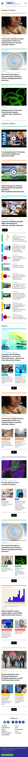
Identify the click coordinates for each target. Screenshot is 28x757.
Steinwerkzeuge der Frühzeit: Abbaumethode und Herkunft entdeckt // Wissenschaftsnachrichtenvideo (12, 189)
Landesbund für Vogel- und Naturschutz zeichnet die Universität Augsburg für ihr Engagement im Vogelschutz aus (19, 296)
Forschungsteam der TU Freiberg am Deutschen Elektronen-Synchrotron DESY (13, 154)
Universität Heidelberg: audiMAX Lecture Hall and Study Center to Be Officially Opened (19, 277)
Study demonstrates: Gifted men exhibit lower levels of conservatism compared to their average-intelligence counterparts (20, 505)
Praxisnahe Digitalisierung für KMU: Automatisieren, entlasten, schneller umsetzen (12, 223)
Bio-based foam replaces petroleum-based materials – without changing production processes (11, 77)
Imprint (16, 727)
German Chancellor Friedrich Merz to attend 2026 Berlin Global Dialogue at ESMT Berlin (6, 634)
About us (16, 725)
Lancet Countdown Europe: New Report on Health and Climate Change (19, 317)
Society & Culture (5, 727)
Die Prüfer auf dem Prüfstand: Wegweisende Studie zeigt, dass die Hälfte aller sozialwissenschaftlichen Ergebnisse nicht (18, 307)
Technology (4, 726)
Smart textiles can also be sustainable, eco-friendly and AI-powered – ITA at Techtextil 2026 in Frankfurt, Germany (19, 248)
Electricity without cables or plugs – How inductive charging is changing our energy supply (7, 379)
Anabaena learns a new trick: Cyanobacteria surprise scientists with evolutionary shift (11, 113)
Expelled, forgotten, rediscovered (20, 632)
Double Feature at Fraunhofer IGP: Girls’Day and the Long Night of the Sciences (19, 699)
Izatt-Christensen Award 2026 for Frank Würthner (7, 569)
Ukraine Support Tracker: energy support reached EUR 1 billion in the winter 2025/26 (12, 613)
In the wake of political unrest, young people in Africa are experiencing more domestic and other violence (12, 42)
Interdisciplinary (5, 734)
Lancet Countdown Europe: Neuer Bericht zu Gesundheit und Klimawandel (18, 258)
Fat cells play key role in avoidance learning (10, 483)
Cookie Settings (18, 733)
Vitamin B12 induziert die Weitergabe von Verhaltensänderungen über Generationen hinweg (19, 239)
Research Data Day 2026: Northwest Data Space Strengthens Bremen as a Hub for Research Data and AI (11, 677)
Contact (16, 731)
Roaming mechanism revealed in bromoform (18, 266)
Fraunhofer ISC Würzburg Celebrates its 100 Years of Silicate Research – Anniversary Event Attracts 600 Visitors (12, 357)
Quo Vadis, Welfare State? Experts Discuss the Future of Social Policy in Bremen (20, 443)
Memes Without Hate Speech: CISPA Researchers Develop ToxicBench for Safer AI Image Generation (20, 379)
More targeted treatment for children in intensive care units (6, 503)
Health (3, 729)
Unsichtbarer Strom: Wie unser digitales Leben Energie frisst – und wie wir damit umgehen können (19, 286)
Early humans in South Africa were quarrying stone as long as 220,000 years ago (7, 443)
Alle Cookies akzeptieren (7, 755)
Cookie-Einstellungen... (6, 752)
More (4, 230)
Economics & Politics (6, 733)
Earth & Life (4, 731)
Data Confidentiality (19, 729)
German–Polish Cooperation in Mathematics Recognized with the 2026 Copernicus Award (6, 700)
